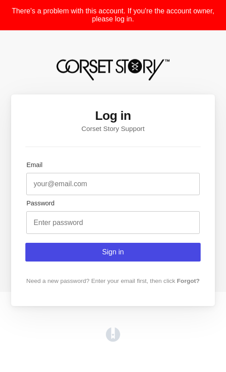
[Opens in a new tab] (113, 339)
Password (40, 203)
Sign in (113, 252)
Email (34, 164)
